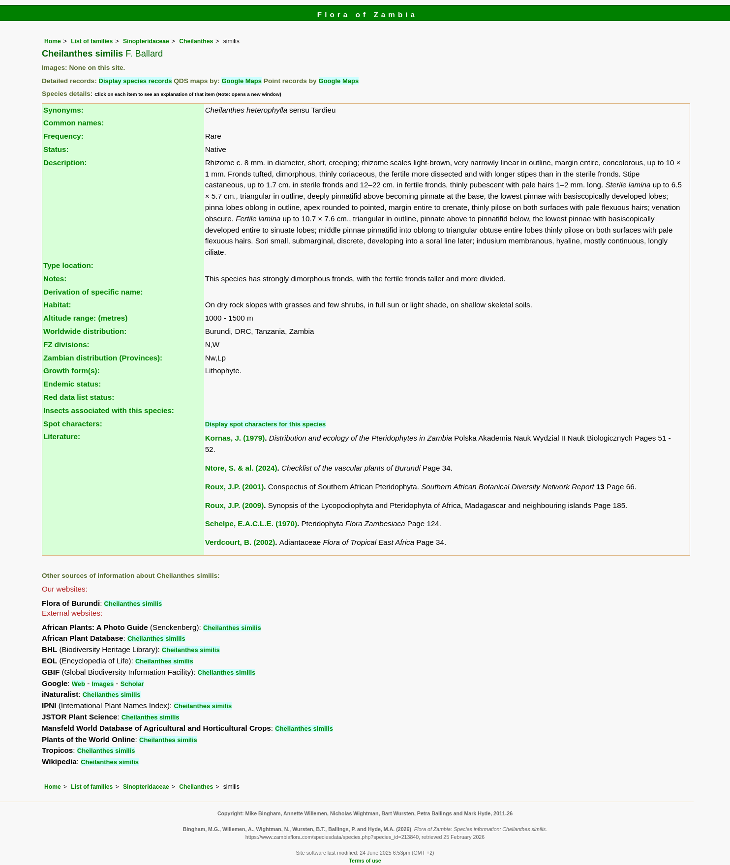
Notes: (54, 278)
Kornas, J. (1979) (235, 438)
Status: (55, 149)
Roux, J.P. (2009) (234, 505)
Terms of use (365, 861)
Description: (65, 162)
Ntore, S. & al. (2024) (241, 468)
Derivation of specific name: (93, 292)
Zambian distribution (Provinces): (102, 358)
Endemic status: (72, 384)
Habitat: (57, 304)
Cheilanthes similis (133, 603)
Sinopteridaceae (146, 41)
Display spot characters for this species (265, 424)
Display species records (135, 81)
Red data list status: (78, 397)
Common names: (73, 123)
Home (52, 41)
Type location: (68, 265)
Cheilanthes (196, 41)
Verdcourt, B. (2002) (240, 542)
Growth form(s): (71, 370)
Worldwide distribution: (84, 331)
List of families (92, 41)
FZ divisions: (66, 344)
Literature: (61, 436)
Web (78, 683)
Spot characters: (72, 423)
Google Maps (241, 81)
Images (102, 683)
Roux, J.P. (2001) (234, 486)
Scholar (132, 683)
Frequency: (63, 136)
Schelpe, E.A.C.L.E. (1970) (251, 523)
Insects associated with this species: (108, 410)
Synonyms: (63, 110)
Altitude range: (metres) (85, 318)
